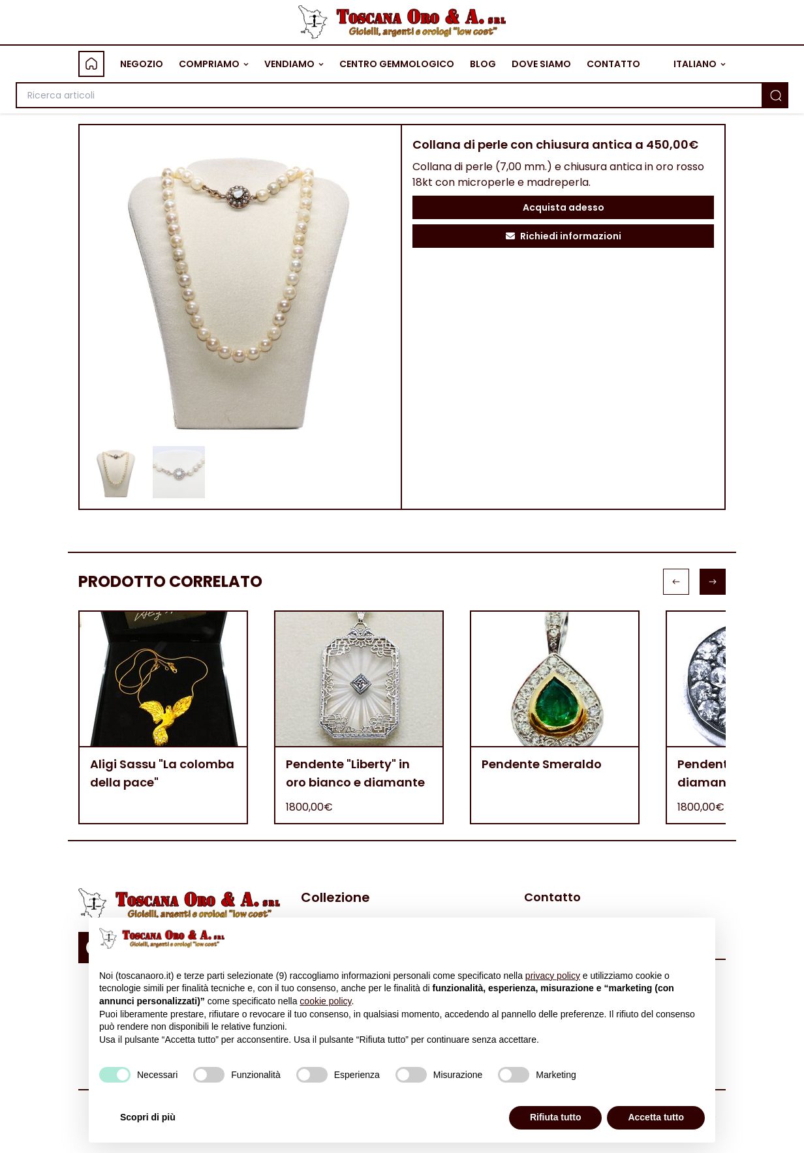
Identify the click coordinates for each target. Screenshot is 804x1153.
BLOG (483, 63)
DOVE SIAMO (541, 63)
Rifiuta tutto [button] (555, 1117)
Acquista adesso (563, 207)
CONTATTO (613, 63)
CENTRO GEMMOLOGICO (396, 63)
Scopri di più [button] (148, 1117)
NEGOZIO (141, 63)
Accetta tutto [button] (656, 1117)
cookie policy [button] (325, 1001)
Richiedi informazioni (563, 236)
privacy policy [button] (552, 975)
